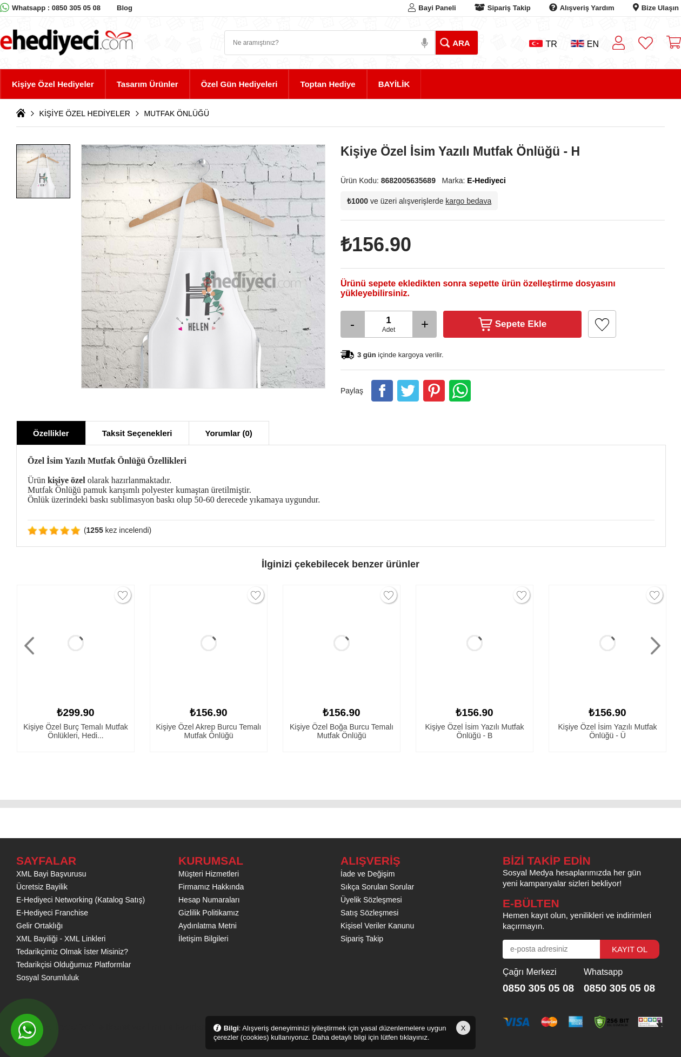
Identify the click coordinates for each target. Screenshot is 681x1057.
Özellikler (51, 433)
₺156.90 (375, 244)
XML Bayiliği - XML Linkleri (60, 938)
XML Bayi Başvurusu (51, 873)
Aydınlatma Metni (207, 925)
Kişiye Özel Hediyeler (53, 84)
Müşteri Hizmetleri (208, 873)
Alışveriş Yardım (587, 8)
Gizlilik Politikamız (208, 912)
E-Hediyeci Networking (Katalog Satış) (80, 899)
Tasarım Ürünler (147, 84)
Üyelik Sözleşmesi (371, 899)
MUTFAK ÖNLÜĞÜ (176, 113)
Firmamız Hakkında (211, 886)
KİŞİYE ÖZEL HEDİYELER (84, 113)
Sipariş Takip (509, 8)
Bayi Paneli (437, 8)
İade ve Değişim (367, 873)
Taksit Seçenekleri (137, 433)
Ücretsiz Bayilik (42, 886)
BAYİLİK (394, 84)
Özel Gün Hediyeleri (239, 84)
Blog (124, 8)
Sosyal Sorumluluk (47, 977)
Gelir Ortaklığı (39, 925)
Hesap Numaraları (209, 899)
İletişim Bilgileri (203, 938)
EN (585, 44)
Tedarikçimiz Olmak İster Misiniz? (72, 951)
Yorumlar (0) (228, 433)
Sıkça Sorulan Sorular (377, 886)
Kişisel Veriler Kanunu (377, 925)
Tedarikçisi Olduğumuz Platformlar (73, 964)
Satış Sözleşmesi (369, 912)
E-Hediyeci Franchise (52, 912)
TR (543, 44)
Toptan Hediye (327, 84)
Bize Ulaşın (660, 8)
